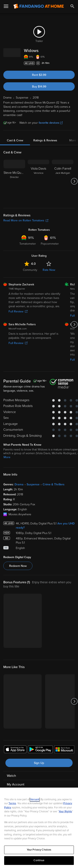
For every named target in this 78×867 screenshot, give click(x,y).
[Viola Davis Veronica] (38, 181)
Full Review (18, 311)
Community (30, 270)
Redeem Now (18, 566)
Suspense (33, 484)
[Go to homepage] (38, 6)
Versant (34, 799)
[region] (39, 827)
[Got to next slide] (74, 181)
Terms (12, 803)
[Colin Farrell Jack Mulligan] (63, 181)
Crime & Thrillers (53, 484)
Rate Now (49, 270)
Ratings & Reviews (45, 140)
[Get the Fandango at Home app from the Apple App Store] (15, 750)
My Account (15, 784)
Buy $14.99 (39, 86)
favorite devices (51, 123)
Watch (11, 776)
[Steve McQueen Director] (14, 181)
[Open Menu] (6, 6)
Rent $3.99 (39, 75)
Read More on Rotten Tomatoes (25, 220)
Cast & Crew (15, 140)
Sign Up (39, 763)
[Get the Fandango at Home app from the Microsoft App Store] (64, 750)
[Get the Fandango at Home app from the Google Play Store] (40, 750)
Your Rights (65, 811)
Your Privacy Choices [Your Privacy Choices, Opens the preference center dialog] (39, 849)
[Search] (72, 6)
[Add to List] (73, 63)
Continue (38, 860)
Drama (19, 484)
